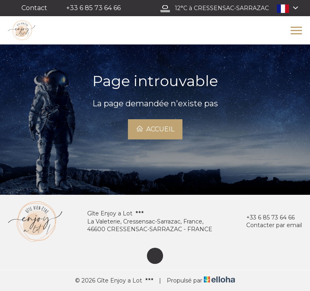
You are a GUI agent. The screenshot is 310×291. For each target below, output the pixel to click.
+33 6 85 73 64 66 (266, 217)
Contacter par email (269, 225)
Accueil (155, 129)
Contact (34, 8)
